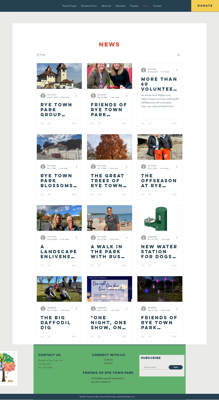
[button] (178, 55)
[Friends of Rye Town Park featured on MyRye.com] (109, 76)
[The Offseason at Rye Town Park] (159, 147)
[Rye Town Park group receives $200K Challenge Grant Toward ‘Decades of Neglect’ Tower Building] (59, 76)
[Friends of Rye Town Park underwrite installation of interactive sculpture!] (159, 289)
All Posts (41, 54)
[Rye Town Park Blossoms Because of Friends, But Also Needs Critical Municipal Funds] (59, 147)
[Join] (176, 367)
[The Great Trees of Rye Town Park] (109, 147)
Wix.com (131, 397)
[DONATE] (205, 6)
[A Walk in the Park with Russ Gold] (109, 218)
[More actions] (77, 96)
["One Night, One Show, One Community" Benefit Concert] (109, 289)
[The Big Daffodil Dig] (59, 289)
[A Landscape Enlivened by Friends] (59, 218)
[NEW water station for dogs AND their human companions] (159, 218)
